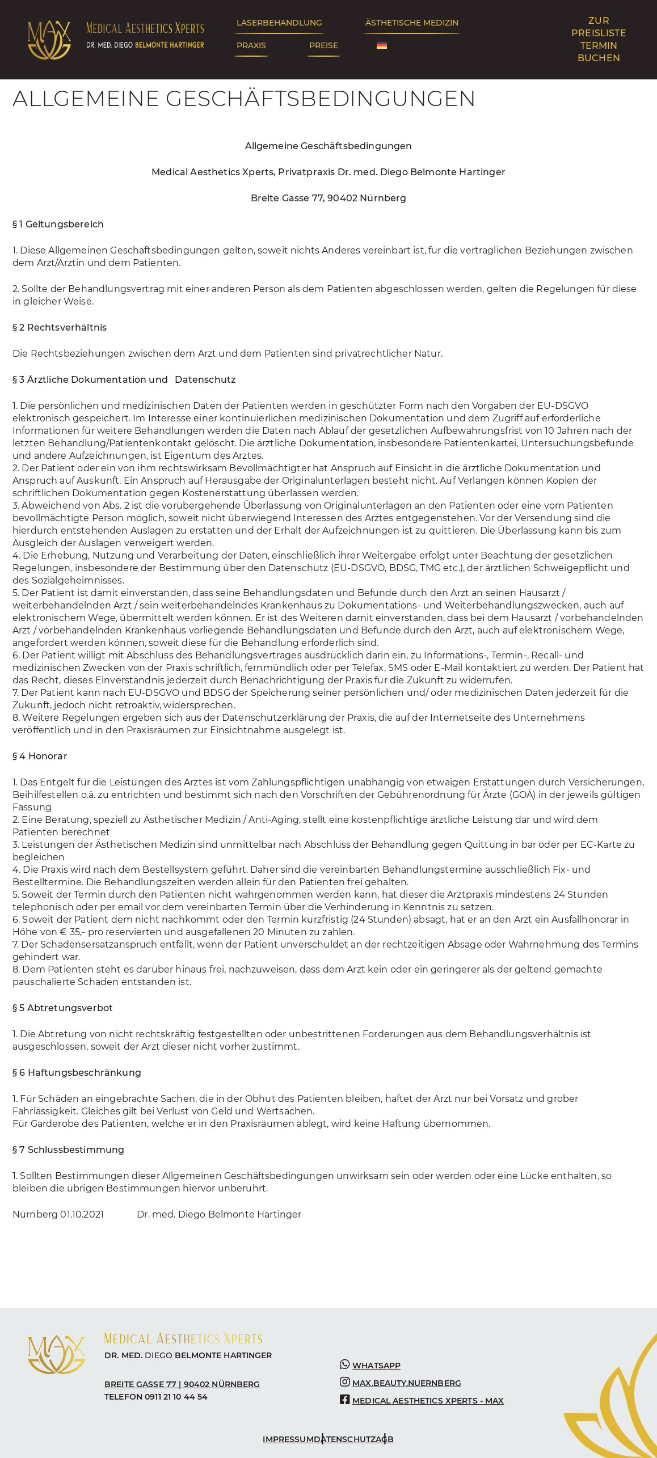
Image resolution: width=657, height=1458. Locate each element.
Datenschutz (345, 1439)
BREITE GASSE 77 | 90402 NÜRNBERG (182, 1384)
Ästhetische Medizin (411, 23)
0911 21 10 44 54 (176, 1397)
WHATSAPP (376, 1365)
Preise (323, 45)
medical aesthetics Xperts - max (428, 1401)
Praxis (251, 45)
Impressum (288, 1439)
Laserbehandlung (279, 23)
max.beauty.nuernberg (406, 1383)
